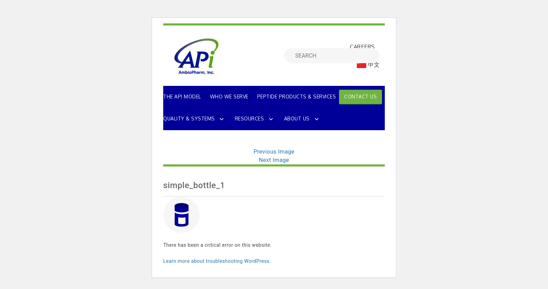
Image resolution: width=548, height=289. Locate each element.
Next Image (274, 160)
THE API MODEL (182, 96)
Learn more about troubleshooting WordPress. (217, 261)
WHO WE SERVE (229, 96)
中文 (368, 64)
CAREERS (362, 46)
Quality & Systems (189, 118)
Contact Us (360, 96)
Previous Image (273, 151)
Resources (249, 118)
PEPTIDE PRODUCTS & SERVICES (296, 96)
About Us (297, 118)
